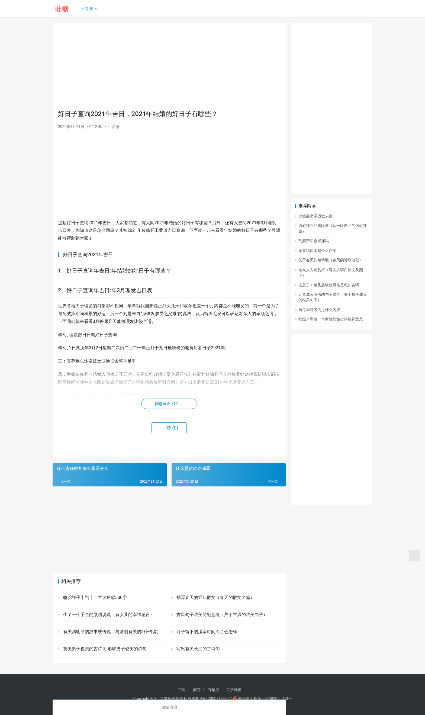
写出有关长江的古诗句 (197, 648)
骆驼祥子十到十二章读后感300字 (94, 597)
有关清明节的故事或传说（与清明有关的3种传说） (111, 631)
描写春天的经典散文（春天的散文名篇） (215, 597)
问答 (197, 690)
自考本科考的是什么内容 (319, 309)
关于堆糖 (234, 690)
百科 (182, 690)
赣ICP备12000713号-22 (212, 698)
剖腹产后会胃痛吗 (313, 241)
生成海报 (166, 707)
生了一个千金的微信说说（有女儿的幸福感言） (108, 614)
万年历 (213, 690)
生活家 (88, 9)
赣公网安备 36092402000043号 (262, 698)
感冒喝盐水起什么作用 (317, 250)
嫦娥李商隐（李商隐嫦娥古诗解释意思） (332, 319)
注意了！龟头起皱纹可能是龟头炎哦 (328, 285)
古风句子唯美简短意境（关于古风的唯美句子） (221, 614)
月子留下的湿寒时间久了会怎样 (206, 631)
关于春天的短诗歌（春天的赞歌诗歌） (330, 260)
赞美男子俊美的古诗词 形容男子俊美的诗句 (104, 648)
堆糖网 (169, 698)
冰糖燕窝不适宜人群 (315, 216)
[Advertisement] (169, 66)
